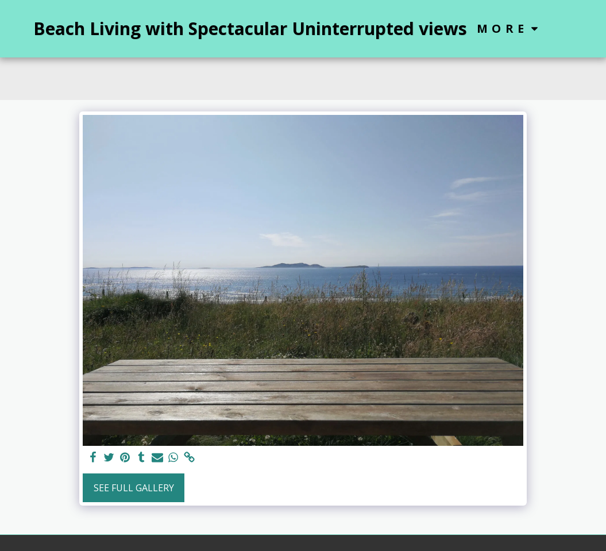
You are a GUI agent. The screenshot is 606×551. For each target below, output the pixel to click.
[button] (563, 28)
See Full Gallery (134, 487)
